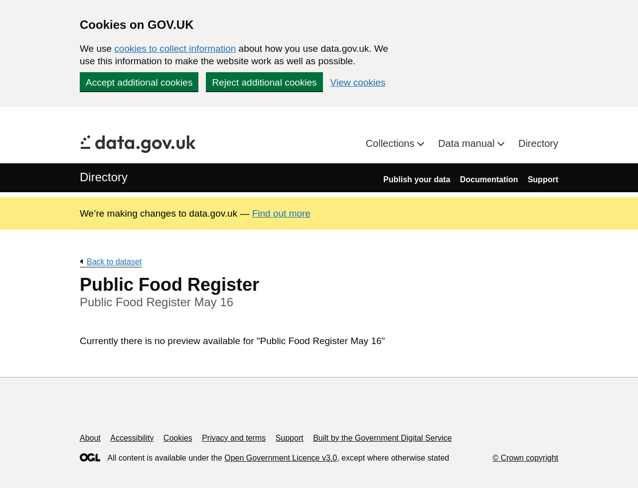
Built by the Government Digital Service (382, 438)
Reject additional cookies (264, 82)
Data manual (467, 143)
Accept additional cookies (139, 82)
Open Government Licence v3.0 (280, 458)
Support (543, 179)
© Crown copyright (525, 458)
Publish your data (416, 179)
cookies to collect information (175, 48)
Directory (538, 143)
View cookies (358, 82)
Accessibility (132, 438)
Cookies (177, 438)
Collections (391, 143)
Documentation (489, 179)
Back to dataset (114, 261)
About (90, 438)
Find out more (281, 213)
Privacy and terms (234, 438)
